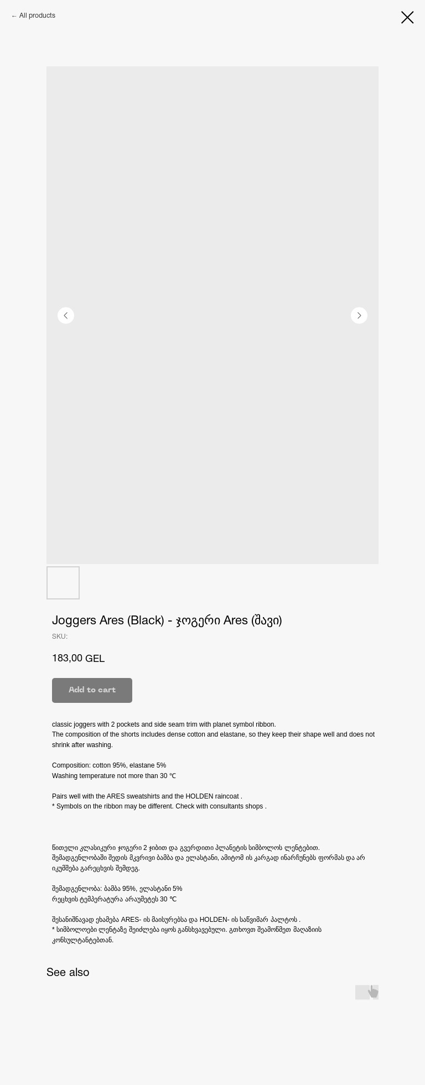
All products (37, 16)
